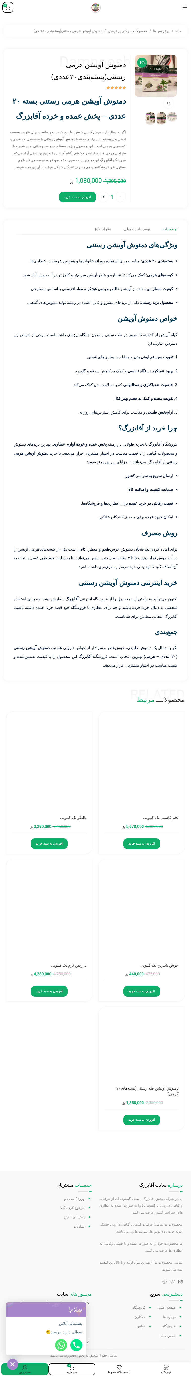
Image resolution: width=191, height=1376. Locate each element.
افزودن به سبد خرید (77, 197)
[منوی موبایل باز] (185, 7)
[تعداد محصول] (112, 197)
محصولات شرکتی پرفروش (127, 31)
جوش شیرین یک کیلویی (159, 965)
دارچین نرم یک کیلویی (68, 965)
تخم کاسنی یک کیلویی (161, 817)
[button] (80, 1309)
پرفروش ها (161, 31)
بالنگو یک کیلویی (73, 817)
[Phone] (76, 1345)
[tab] (169, 229)
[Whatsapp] (61, 1345)
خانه (178, 31)
